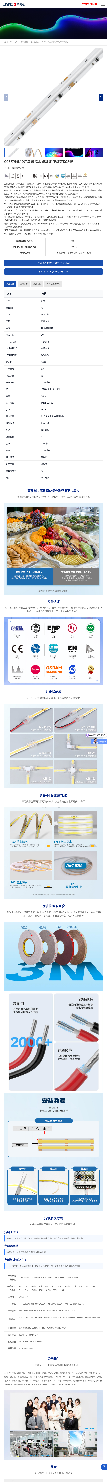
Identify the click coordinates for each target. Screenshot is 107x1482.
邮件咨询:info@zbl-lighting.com (53, 271)
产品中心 (13, 42)
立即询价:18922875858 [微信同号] (53, 263)
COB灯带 (24, 42)
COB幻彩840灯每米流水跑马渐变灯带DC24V (49, 42)
